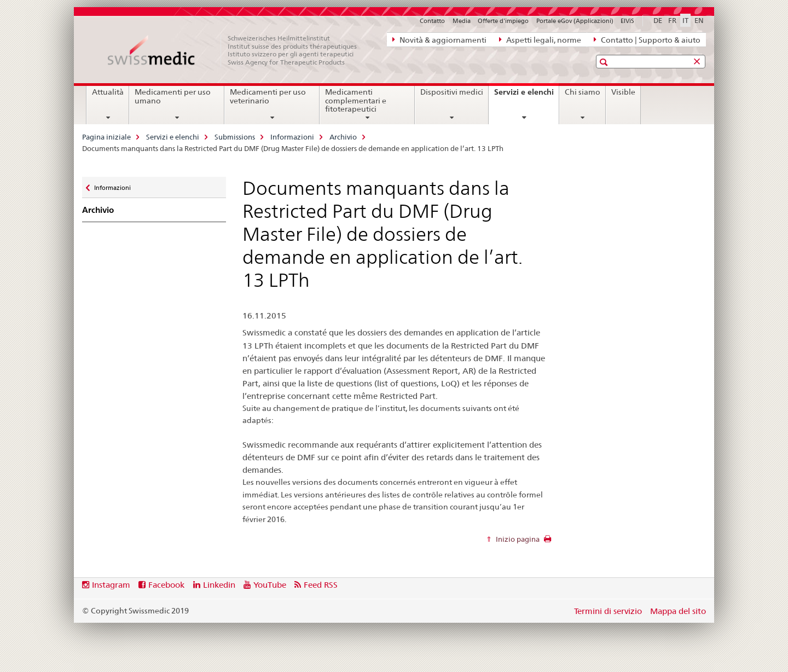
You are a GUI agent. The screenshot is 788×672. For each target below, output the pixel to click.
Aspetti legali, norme (540, 39)
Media (462, 21)
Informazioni (292, 136)
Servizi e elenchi (526, 95)
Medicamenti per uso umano (173, 96)
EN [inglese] (699, 20)
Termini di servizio (608, 611)
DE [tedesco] (657, 20)
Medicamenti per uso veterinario (268, 96)
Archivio (343, 136)
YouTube (269, 585)
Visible (623, 92)
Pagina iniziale (106, 136)
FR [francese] (672, 20)
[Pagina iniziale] (238, 50)
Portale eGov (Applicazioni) (574, 21)
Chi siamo (582, 92)
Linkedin (219, 585)
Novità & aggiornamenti (439, 39)
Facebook (166, 585)
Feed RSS (321, 585)
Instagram (111, 585)
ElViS (627, 21)
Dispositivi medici (451, 92)
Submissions (235, 136)
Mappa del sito (678, 611)
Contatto (432, 21)
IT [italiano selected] (685, 20)
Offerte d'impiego (503, 21)
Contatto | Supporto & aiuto (647, 39)
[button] (605, 62)
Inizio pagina (517, 539)
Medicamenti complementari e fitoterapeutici (355, 101)
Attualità (108, 92)
